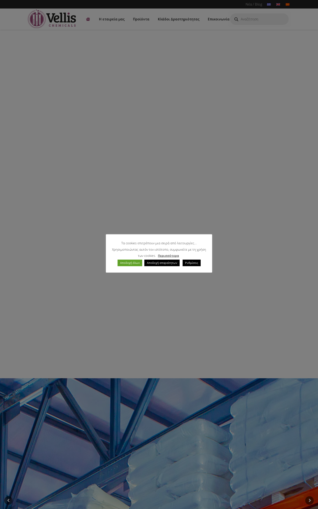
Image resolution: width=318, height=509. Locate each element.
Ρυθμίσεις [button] (191, 263)
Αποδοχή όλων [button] (130, 263)
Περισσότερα (168, 255)
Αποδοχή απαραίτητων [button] (162, 263)
